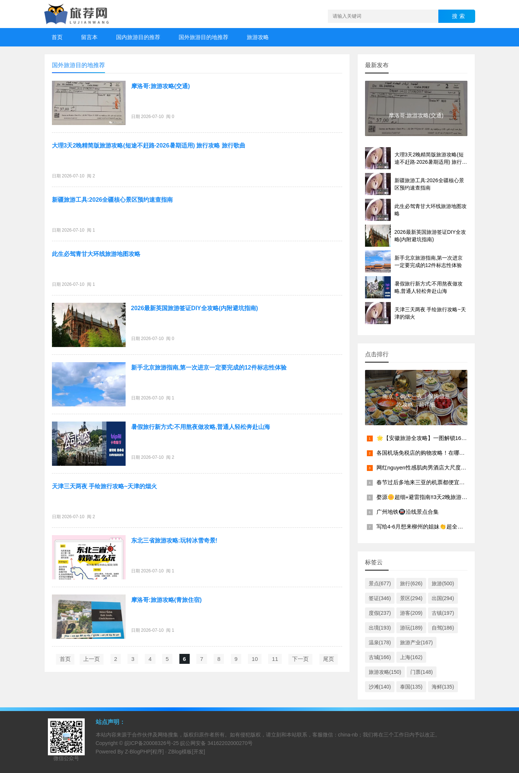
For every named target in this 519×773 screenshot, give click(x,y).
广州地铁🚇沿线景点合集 (407, 512)
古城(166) (380, 657)
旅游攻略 (258, 37)
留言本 (89, 37)
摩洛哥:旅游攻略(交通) (160, 86)
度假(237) (380, 613)
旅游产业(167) (416, 642)
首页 (57, 37)
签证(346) (380, 598)
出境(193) (380, 628)
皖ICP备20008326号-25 (152, 743)
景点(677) (380, 583)
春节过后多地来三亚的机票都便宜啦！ (423, 482)
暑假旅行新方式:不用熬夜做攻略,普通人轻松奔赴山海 (200, 427)
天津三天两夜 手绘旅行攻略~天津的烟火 (104, 486)
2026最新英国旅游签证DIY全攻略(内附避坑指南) (194, 308)
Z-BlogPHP (138, 752)
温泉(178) (380, 642)
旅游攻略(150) (385, 672)
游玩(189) (411, 628)
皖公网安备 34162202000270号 (216, 743)
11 (275, 659)
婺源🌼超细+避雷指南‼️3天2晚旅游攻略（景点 (433, 497)
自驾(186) (443, 628)
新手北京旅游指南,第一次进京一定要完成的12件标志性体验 (209, 367)
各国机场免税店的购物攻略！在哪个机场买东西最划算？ (445, 453)
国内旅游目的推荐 (138, 37)
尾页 (328, 659)
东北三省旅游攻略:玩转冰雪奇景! (174, 540)
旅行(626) (411, 583)
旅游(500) (443, 583)
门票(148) (421, 672)
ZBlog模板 (180, 752)
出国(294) (443, 598)
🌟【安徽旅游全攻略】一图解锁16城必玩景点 (432, 438)
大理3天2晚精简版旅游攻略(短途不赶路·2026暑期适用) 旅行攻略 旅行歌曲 (148, 145)
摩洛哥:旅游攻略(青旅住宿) (166, 600)
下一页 (300, 659)
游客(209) (411, 613)
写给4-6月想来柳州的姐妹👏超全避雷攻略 (428, 526)
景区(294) (411, 598)
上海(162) (411, 657)
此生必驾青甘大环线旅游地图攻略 (96, 254)
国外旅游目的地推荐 (203, 37)
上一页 (91, 659)
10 (255, 659)
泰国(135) (411, 687)
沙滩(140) (380, 687)
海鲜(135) (443, 687)
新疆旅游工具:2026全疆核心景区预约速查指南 (112, 200)
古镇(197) (443, 613)
